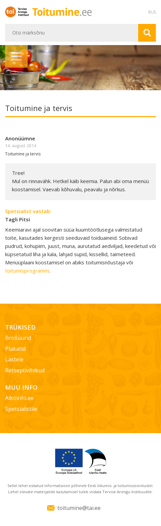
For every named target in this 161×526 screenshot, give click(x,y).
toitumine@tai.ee (79, 508)
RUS (152, 12)
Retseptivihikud (25, 370)
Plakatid (15, 348)
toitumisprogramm (27, 270)
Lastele (14, 359)
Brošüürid (18, 338)
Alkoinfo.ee (19, 398)
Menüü (16, 56)
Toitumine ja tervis (23, 154)
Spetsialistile (21, 409)
